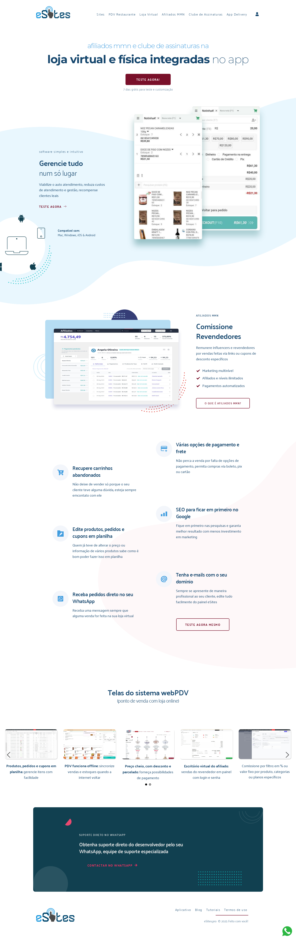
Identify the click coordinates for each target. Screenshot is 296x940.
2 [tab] (150, 784)
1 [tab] (146, 784)
